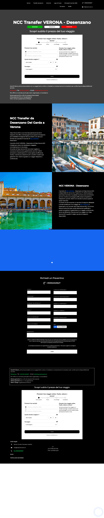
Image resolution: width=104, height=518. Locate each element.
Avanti (52, 76)
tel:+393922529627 (18, 451)
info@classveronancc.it (41, 90)
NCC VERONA (34, 138)
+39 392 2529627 (24, 90)
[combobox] (41, 52)
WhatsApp (13, 90)
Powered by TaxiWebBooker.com (51, 79)
